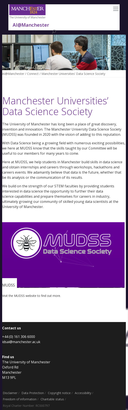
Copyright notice (59, 393)
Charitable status (52, 399)
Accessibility (83, 393)
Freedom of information (20, 399)
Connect (33, 74)
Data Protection (32, 393)
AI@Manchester (13, 74)
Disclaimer (10, 393)
